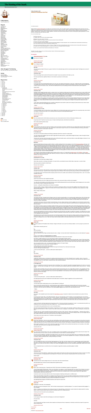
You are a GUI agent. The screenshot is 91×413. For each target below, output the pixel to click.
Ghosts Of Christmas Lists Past (6, 98)
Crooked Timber (3, 35)
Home (61, 408)
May (3, 108)
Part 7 (14, 70)
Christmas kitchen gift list (41, 28)
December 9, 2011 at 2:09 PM (38, 80)
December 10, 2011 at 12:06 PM (38, 290)
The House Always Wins (5, 99)
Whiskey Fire (3, 62)
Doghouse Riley (3, 36)
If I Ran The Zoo (3, 45)
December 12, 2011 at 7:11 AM (38, 405)
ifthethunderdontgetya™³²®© (39, 56)
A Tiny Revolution (3, 26)
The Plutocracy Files (4, 58)
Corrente (2, 34)
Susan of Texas (37, 62)
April (3, 109)
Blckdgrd (2, 29)
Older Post (88, 408)
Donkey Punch (3, 37)
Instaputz (2, 47)
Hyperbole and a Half (4, 44)
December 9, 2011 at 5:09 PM (38, 130)
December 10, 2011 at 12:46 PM (38, 317)
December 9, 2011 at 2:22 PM (38, 89)
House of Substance (4, 42)
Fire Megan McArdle (4, 39)
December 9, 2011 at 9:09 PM (38, 175)
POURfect (80, 152)
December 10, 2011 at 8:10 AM (38, 220)
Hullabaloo (2, 43)
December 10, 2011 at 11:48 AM (38, 280)
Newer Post (33, 408)
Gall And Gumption (3, 41)
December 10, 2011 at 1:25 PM (38, 349)
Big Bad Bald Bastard (4, 28)
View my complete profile (5, 121)
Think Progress (3, 60)
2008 (2, 114)
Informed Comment (3, 46)
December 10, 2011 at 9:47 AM (38, 273)
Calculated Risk (3, 32)
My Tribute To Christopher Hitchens (7, 94)
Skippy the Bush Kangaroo (5, 56)
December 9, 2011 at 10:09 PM (38, 194)
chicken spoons (74, 152)
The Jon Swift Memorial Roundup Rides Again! (8, 91)
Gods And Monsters (5, 96)
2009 (2, 113)
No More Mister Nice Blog (4, 49)
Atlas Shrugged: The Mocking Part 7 (7, 102)
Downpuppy (36, 358)
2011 (2, 86)
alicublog (2, 64)
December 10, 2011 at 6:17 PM (38, 364)
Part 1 (2, 70)
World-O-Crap (3, 63)
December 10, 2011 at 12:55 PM (38, 328)
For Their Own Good (5, 100)
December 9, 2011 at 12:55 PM (38, 71)
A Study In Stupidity (5, 95)
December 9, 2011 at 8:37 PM (38, 166)
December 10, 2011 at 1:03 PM (38, 338)
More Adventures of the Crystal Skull (7, 89)
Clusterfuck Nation (3, 33)
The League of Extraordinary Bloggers (6, 76)
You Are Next (4, 92)
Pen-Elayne (2, 51)
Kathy (35, 116)
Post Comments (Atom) (40, 410)
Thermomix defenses (80, 144)
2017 (2, 81)
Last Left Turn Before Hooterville (5, 48)
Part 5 (10, 70)
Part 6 (12, 70)
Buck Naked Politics (4, 31)
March (3, 110)
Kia (34, 365)
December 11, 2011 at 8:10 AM (38, 381)
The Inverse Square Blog (4, 57)
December (4, 87)
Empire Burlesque (3, 38)
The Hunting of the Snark (15, 4)
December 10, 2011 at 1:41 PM (38, 357)
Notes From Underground (4, 50)
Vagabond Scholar (3, 61)
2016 (2, 82)
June (3, 107)
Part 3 (6, 70)
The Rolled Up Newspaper (5, 59)
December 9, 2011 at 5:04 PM (38, 123)
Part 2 (4, 70)
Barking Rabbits (3, 27)
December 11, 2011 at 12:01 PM (38, 393)
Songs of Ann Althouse (4, 75)
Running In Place (4, 88)
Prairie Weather (3, 52)
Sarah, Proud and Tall (4, 55)
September (4, 105)
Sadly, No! (2, 54)
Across (4, 74)
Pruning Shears (3, 53)
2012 (2, 85)
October (3, 104)
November (4, 103)
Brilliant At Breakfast (4, 30)
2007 (2, 115)
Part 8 (16, 70)
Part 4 (8, 70)
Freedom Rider (3, 40)
